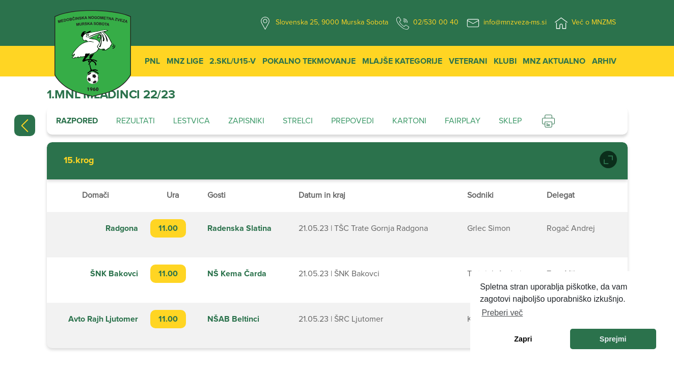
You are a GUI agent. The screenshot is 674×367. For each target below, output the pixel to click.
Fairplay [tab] (462, 121)
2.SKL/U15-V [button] (232, 61)
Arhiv (604, 61)
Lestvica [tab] (191, 121)
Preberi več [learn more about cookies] (502, 312)
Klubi (505, 61)
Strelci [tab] (298, 121)
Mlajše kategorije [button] (402, 61)
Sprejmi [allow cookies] (613, 339)
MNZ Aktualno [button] (554, 61)
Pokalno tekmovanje (309, 61)
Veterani (468, 61)
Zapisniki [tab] (246, 121)
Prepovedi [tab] (352, 121)
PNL (152, 61)
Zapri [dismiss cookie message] (523, 339)
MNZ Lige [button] (185, 61)
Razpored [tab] (77, 121)
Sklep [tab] (510, 121)
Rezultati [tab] (135, 121)
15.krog (79, 160)
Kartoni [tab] (409, 121)
